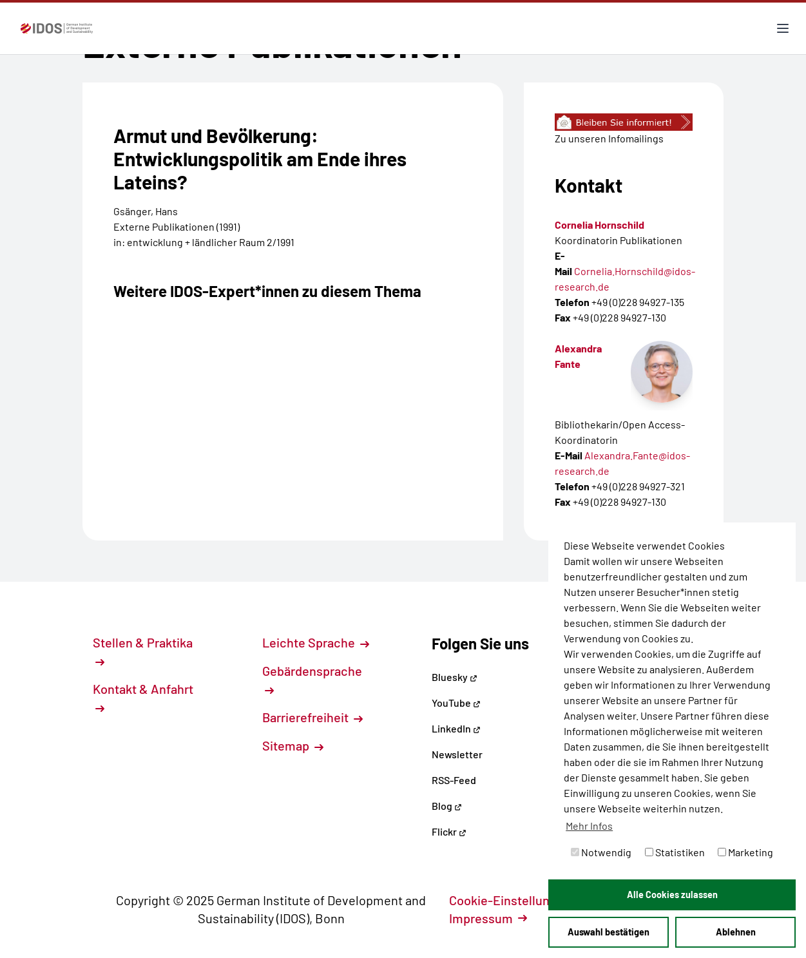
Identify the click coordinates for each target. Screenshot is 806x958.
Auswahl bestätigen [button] (608, 931)
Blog (447, 806)
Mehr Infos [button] (589, 825)
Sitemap (292, 745)
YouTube (456, 702)
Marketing (745, 852)
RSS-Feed (454, 780)
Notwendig (601, 852)
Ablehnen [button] (736, 931)
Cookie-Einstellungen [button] (517, 900)
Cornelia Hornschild (599, 224)
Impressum (488, 918)
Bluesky (454, 677)
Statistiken (675, 852)
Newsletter (457, 754)
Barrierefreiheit (312, 717)
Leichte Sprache (315, 642)
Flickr (449, 831)
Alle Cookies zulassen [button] (672, 894)
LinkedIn (456, 728)
